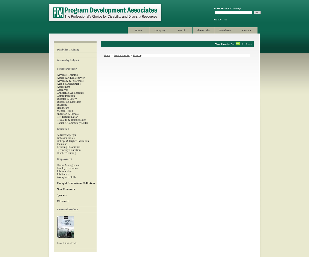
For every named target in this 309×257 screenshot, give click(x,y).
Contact (246, 30)
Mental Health (65, 110)
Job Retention (64, 171)
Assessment (63, 86)
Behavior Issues (66, 137)
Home (138, 30)
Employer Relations (68, 168)
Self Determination (67, 116)
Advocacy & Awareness (70, 80)
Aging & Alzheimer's (69, 83)
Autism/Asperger (66, 134)
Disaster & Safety (67, 98)
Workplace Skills (66, 177)
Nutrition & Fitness (68, 113)
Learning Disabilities (68, 146)
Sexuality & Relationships (71, 119)
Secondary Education (69, 149)
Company (159, 30)
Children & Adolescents (70, 92)
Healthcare (63, 107)
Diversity (62, 104)
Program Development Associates (104, 13)
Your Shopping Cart (225, 44)
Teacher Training (66, 153)
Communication (66, 95)
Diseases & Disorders (69, 101)
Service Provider (122, 55)
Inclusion (62, 143)
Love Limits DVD (67, 243)
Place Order (203, 30)
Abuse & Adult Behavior (71, 77)
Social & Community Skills (72, 122)
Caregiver (62, 89)
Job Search (63, 174)
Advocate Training (67, 74)
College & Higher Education (73, 140)
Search (181, 30)
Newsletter (225, 30)
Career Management (68, 165)
